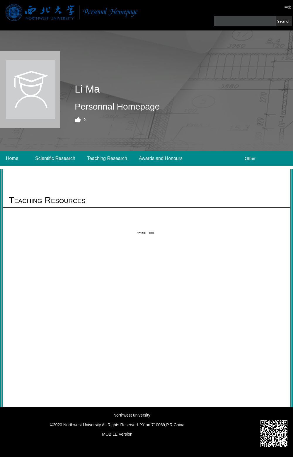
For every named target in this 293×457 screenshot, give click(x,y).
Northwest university (131, 415)
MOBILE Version (117, 434)
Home (12, 158)
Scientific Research (55, 158)
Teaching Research (107, 158)
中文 (288, 7)
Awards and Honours (161, 158)
